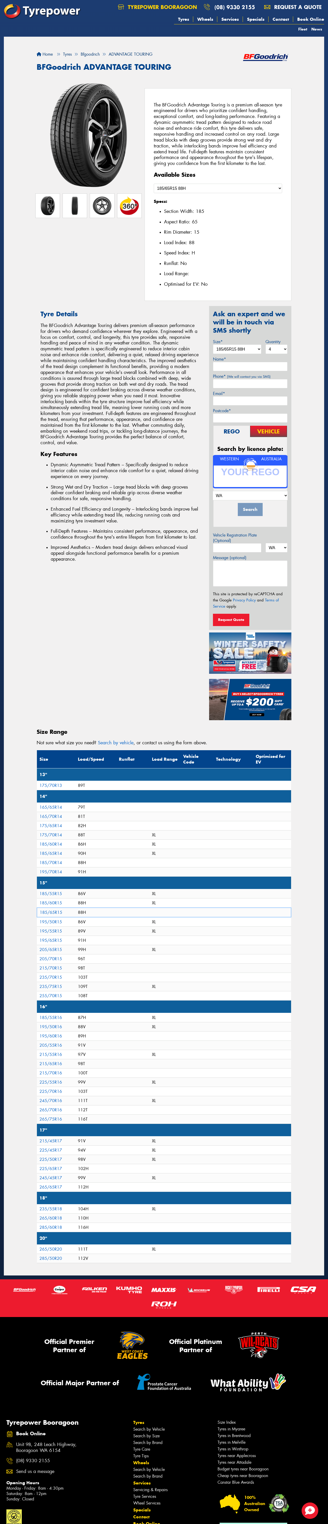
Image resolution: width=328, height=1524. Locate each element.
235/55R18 (50, 1209)
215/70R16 (50, 1073)
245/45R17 (50, 1178)
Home (45, 54)
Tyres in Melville (231, 1442)
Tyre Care (141, 1449)
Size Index (227, 1422)
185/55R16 (50, 1017)
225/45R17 (50, 1150)
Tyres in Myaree (231, 1429)
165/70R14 (50, 816)
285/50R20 (50, 1258)
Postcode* (222, 410)
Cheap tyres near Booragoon (243, 1475)
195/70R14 (50, 872)
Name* (219, 359)
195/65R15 (50, 940)
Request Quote (231, 619)
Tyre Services (144, 1496)
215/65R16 (50, 1063)
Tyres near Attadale (234, 1462)
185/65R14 (50, 853)
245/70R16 (50, 1100)
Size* (218, 341)
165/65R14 (50, 807)
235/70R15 (50, 977)
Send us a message (35, 1471)
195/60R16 (50, 1036)
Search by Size (146, 1436)
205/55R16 (50, 1045)
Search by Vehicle (149, 1429)
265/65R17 (50, 1187)
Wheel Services (146, 1503)
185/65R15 (51, 912)
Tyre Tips (141, 1456)
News (316, 29)
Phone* (242, 376)
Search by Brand (147, 1442)
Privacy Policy (244, 600)
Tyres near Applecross (237, 1455)
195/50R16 (50, 1027)
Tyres (183, 19)
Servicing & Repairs (150, 1489)
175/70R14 (50, 835)
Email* (219, 393)
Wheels (205, 19)
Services (230, 19)
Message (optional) (230, 557)
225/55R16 (50, 1082)
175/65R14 (50, 825)
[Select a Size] (218, 188)
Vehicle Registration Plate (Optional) (235, 537)
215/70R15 (50, 968)
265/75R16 (50, 1119)
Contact (281, 19)
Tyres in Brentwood (234, 1435)
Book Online (310, 19)
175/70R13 (50, 785)
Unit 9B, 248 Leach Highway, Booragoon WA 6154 (46, 1447)
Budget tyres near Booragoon (243, 1469)
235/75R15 (50, 986)
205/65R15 (50, 949)
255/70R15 (50, 995)
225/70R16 (50, 1091)
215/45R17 (50, 1141)
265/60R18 (50, 1218)
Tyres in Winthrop (233, 1449)
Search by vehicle (116, 743)
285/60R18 (50, 1227)
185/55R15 (50, 893)
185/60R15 (50, 903)
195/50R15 (50, 922)
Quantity (273, 341)
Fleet (302, 29)
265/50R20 (50, 1249)
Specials (255, 19)
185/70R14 (50, 862)
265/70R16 (50, 1110)
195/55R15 (50, 931)
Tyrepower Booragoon (157, 7)
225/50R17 (50, 1159)
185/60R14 (50, 844)
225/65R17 (50, 1168)
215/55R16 (50, 1054)
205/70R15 (50, 959)
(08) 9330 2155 (234, 7)
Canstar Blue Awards (236, 1482)
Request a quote (293, 7)
